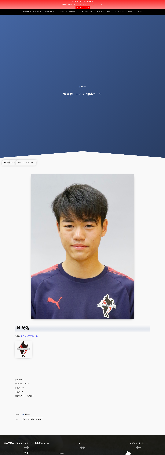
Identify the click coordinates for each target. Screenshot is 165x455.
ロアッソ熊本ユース (29, 336)
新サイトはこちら (83, 7)
